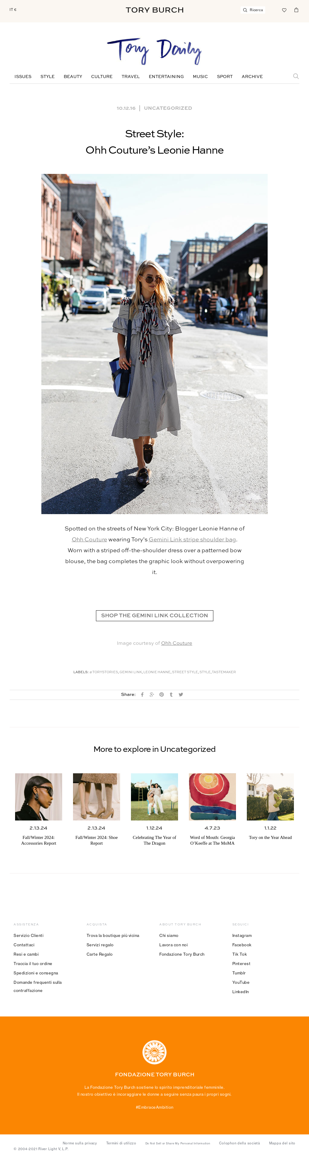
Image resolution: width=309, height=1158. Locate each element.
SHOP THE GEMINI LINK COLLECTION (154, 615)
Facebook (242, 944)
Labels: (81, 672)
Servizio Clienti (28, 935)
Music (200, 77)
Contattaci (24, 944)
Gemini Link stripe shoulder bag (192, 540)
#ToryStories (103, 672)
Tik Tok (239, 954)
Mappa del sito (282, 1143)
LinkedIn (240, 991)
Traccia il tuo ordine (33, 963)
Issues (22, 77)
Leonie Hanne (156, 672)
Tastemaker (224, 672)
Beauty (73, 77)
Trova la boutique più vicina (113, 935)
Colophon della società (239, 1143)
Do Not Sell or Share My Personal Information (177, 1143)
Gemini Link (130, 672)
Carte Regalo (100, 954)
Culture (102, 77)
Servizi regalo (100, 944)
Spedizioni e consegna (36, 972)
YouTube (241, 982)
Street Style (185, 672)
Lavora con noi (173, 944)
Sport (225, 77)
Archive (252, 77)
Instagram (242, 935)
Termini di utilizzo (121, 1143)
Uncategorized (168, 107)
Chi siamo (169, 935)
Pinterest (241, 963)
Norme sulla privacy (80, 1143)
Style (47, 77)
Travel (131, 77)
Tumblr (239, 972)
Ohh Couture (89, 540)
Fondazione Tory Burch (182, 954)
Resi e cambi (26, 954)
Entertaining (166, 77)
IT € (13, 10)
